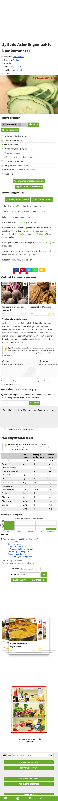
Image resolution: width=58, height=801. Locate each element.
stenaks (19, 70)
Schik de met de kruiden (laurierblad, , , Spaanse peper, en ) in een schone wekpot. (27, 232)
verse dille (8, 174)
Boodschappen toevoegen (29, 181)
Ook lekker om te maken (17, 546)
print (33, 124)
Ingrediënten (13, 541)
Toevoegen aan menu (29, 186)
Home (2, 560)
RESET (34, 402)
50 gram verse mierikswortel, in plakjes (20, 169)
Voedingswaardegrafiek (22, 556)
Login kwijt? (19, 580)
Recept (10, 560)
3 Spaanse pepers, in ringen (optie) (19, 157)
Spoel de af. (17, 217)
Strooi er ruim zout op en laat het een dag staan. (25, 211)
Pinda (5, 361)
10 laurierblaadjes (12, 153)
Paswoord (15, 574)
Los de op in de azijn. (20, 222)
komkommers (19, 217)
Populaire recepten (29, 784)
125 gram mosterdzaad (14, 161)
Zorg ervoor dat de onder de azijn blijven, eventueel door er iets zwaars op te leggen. (28, 253)
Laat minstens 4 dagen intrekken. (18, 260)
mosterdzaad (12, 234)
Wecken (16, 60)
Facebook (29, 795)
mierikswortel (24, 231)
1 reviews (8, 73)
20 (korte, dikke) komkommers (17, 136)
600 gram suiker (11, 144)
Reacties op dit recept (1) (18, 551)
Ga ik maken (10, 130)
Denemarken (18, 56)
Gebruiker (15, 569)
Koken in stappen (41, 199)
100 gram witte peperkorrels (16, 165)
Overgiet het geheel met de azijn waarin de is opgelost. (29, 244)
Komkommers (12, 206)
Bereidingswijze (14, 544)
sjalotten (7, 231)
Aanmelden (38, 580)
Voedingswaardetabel (16, 554)
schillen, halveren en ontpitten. (25, 206)
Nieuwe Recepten (28, 768)
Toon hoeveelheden (17, 199)
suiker (17, 222)
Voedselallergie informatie (23, 549)
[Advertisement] (29, 23)
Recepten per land (28, 778)
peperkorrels (36, 234)
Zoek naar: (7, 755)
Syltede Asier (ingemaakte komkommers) (20, 539)
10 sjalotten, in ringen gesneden (18, 149)
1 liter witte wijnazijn (13, 140)
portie (8, 63)
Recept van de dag (28, 762)
